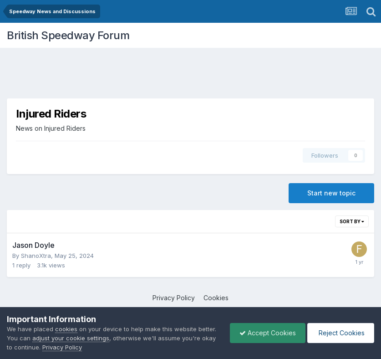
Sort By (352, 221)
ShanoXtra (36, 255)
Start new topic (331, 193)
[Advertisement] (190, 75)
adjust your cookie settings (70, 338)
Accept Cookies (267, 333)
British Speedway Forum (68, 35)
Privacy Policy (173, 298)
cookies (66, 329)
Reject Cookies (341, 333)
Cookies (216, 298)
